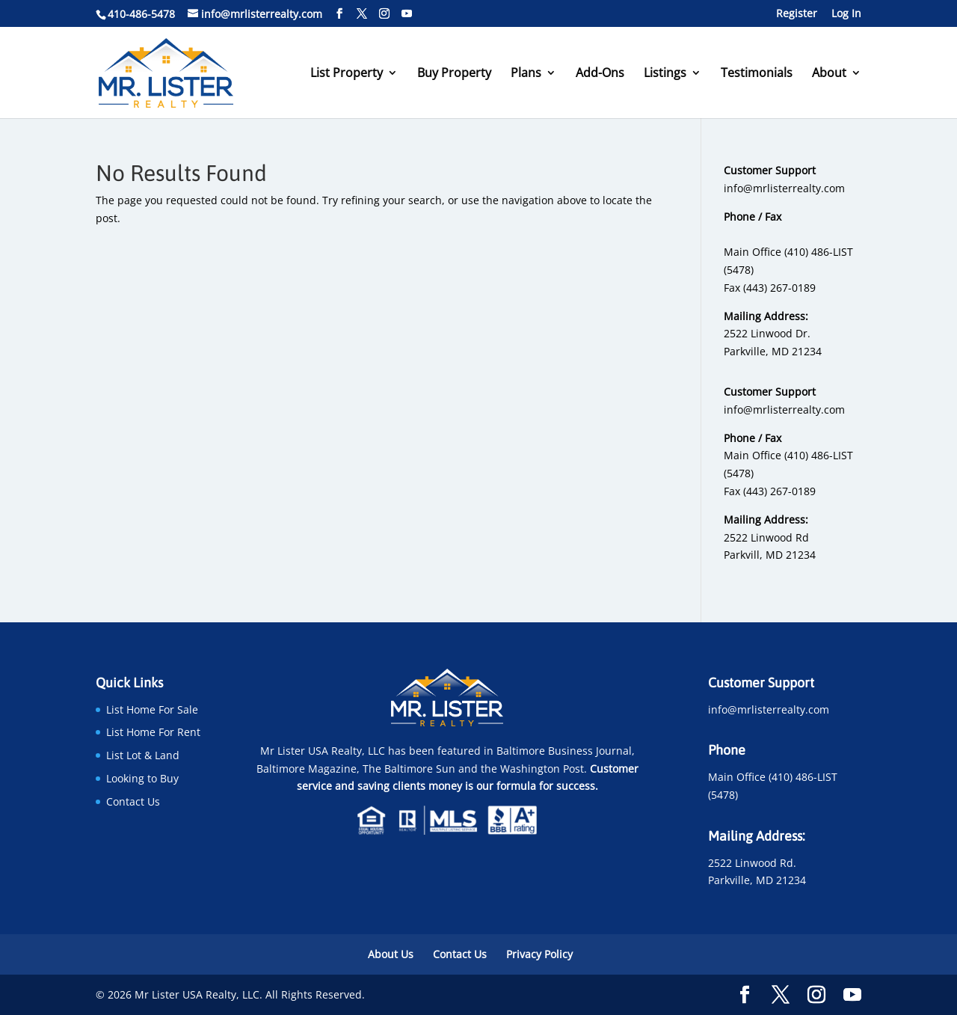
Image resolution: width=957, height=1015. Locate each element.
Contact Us (133, 801)
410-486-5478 (141, 14)
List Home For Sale (152, 709)
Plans (526, 74)
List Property (346, 74)
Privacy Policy (539, 954)
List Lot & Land (142, 755)
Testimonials (757, 74)
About (829, 74)
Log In (846, 14)
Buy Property (454, 74)
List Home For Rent (153, 732)
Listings (665, 74)
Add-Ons (600, 74)
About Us (390, 954)
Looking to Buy (142, 778)
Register (796, 14)
